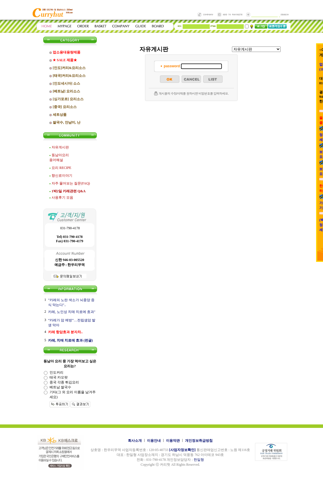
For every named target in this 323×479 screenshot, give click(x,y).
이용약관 (173, 441)
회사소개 (135, 441)
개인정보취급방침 (199, 441)
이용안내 (154, 441)
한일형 (199, 460)
